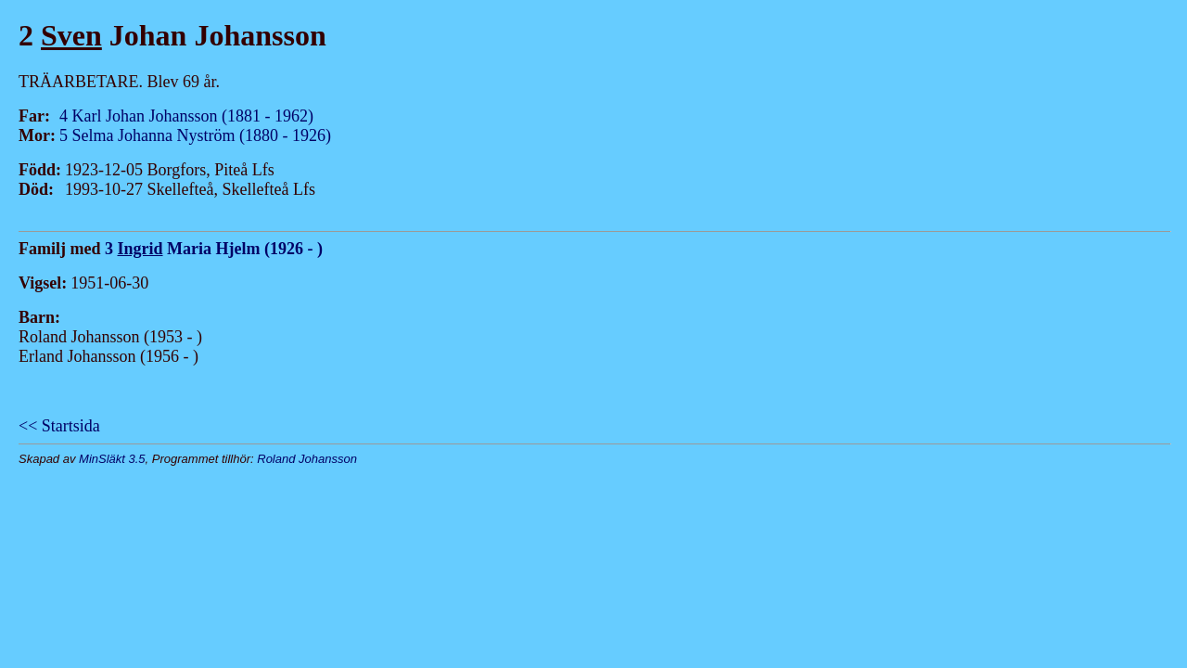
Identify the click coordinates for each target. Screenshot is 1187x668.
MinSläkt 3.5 (112, 459)
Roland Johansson (307, 459)
